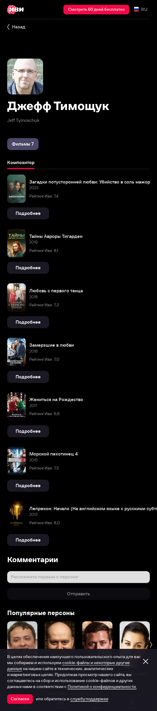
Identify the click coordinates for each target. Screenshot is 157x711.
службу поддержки (89, 698)
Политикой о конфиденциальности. (102, 686)
